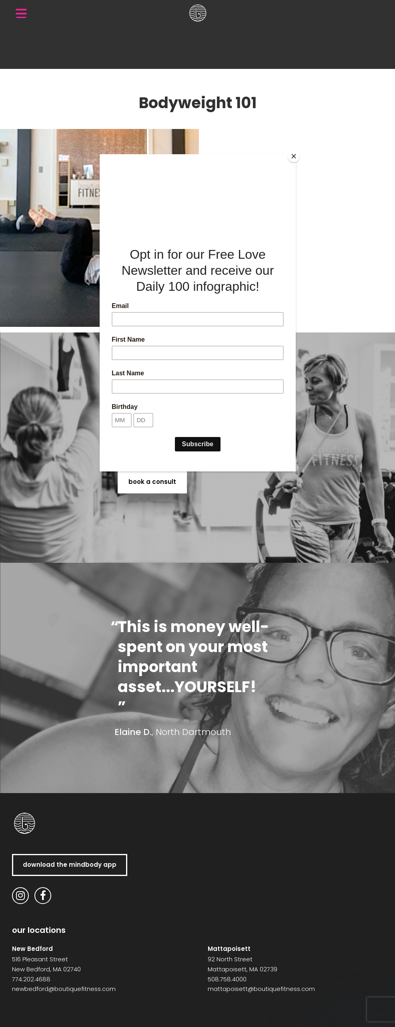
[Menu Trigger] (21, 13)
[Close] (294, 156)
